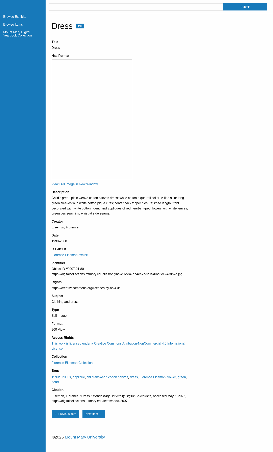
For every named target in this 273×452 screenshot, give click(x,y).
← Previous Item (65, 414)
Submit (245, 6)
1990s (56, 377)
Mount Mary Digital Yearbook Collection (17, 33)
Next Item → (93, 414)
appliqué (79, 377)
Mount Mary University (85, 437)
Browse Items (13, 24)
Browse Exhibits (14, 16)
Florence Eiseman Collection (72, 363)
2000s (66, 377)
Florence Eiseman (153, 377)
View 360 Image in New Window (75, 184)
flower (171, 377)
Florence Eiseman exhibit (70, 255)
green (182, 377)
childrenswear (96, 377)
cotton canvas (118, 377)
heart (55, 382)
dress (134, 377)
